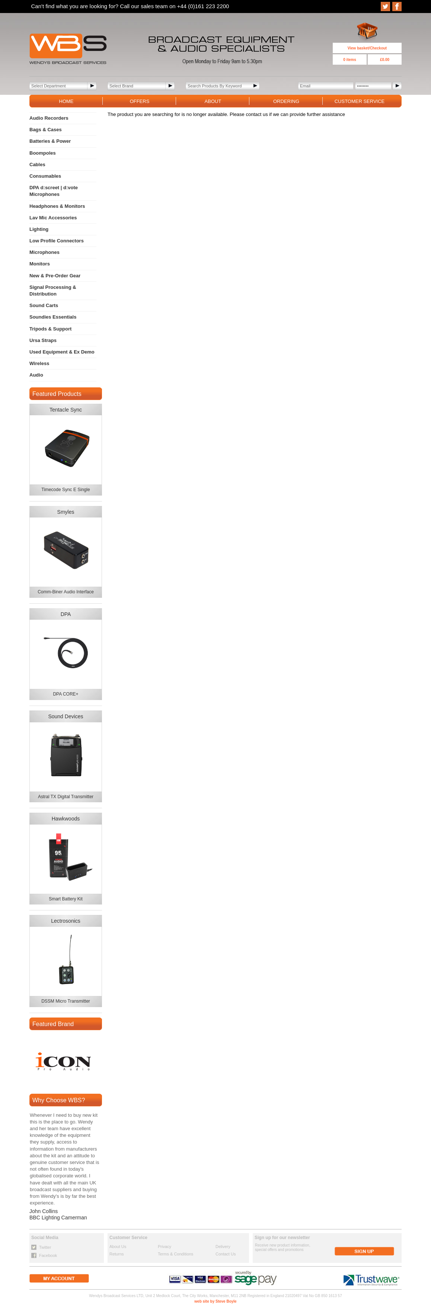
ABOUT (213, 101)
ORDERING (286, 101)
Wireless (39, 363)
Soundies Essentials (52, 317)
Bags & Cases (45, 129)
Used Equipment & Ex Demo (62, 352)
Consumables (45, 176)
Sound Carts (43, 305)
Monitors (39, 264)
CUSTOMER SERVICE (360, 101)
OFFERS (140, 101)
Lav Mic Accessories (53, 217)
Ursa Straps (43, 340)
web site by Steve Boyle (215, 1301)
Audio (36, 375)
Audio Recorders (48, 118)
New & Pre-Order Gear (54, 275)
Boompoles (42, 153)
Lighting (38, 229)
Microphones (44, 252)
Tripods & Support (50, 329)
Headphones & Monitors (57, 206)
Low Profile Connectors (56, 241)
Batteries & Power (50, 141)
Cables (37, 164)
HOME (66, 101)
